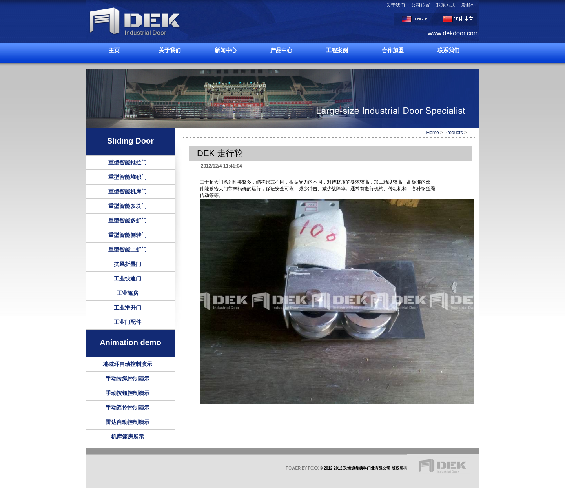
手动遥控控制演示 (127, 407)
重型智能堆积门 (127, 177)
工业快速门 (127, 278)
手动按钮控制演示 (127, 393)
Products (453, 132)
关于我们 (395, 5)
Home (432, 132)
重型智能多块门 (127, 206)
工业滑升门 (127, 307)
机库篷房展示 (127, 436)
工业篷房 (128, 293)
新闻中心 (226, 50)
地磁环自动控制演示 (127, 364)
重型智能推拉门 (127, 162)
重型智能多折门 (127, 220)
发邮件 (468, 5)
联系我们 (448, 50)
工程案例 (337, 50)
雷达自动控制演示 (127, 422)
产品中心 (281, 50)
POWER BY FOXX (302, 468)
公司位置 (420, 5)
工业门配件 (127, 322)
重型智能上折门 (127, 249)
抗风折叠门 (127, 264)
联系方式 (445, 5)
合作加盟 (393, 50)
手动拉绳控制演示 (127, 378)
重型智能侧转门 (127, 235)
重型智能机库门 (127, 191)
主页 (114, 50)
